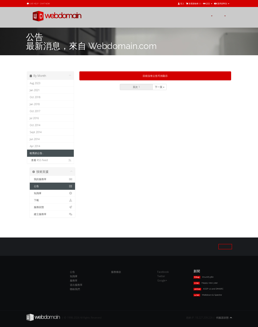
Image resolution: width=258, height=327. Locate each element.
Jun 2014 (35, 139)
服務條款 (116, 272)
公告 (52, 186)
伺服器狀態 (222, 317)
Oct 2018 (35, 97)
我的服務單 (52, 179)
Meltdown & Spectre (212, 295)
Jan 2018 (35, 104)
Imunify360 (208, 277)
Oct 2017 (35, 111)
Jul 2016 (34, 118)
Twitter (161, 276)
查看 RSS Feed (50, 160)
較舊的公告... (37, 153)
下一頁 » (159, 87)
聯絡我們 (75, 289)
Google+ (162, 280)
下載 (52, 200)
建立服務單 (52, 214)
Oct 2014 (35, 125)
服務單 (73, 280)
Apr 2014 (35, 146)
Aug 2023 (35, 83)
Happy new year (210, 283)
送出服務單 (76, 284)
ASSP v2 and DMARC (213, 289)
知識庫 (52, 193)
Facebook (163, 272)
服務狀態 (52, 207)
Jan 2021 (35, 90)
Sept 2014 (36, 132)
